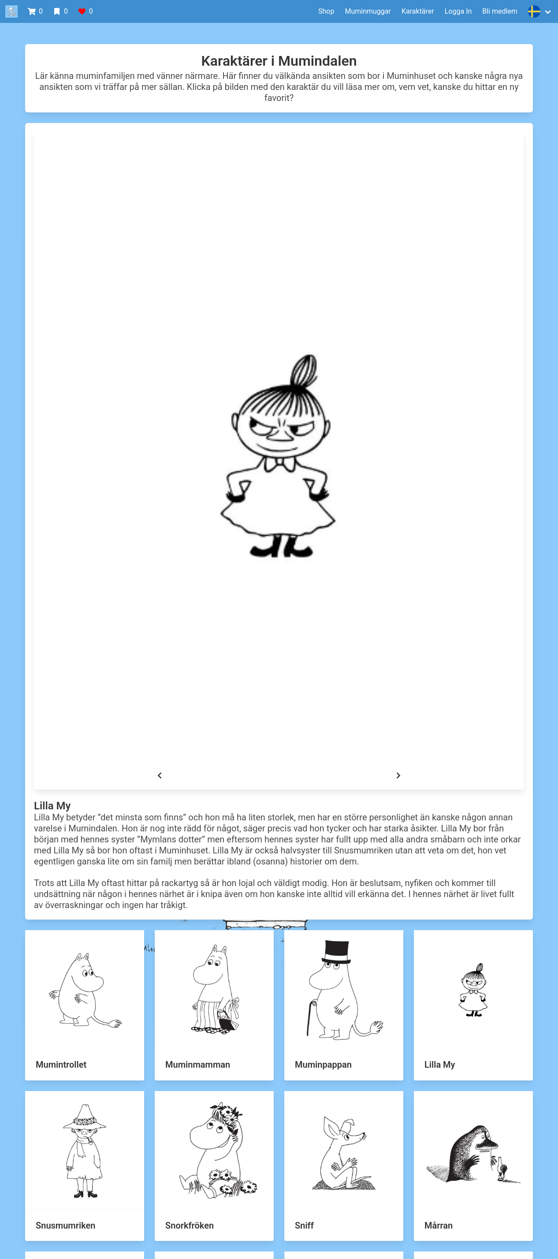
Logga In (458, 11)
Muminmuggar (368, 11)
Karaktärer (418, 11)
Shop (326, 11)
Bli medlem (499, 11)
